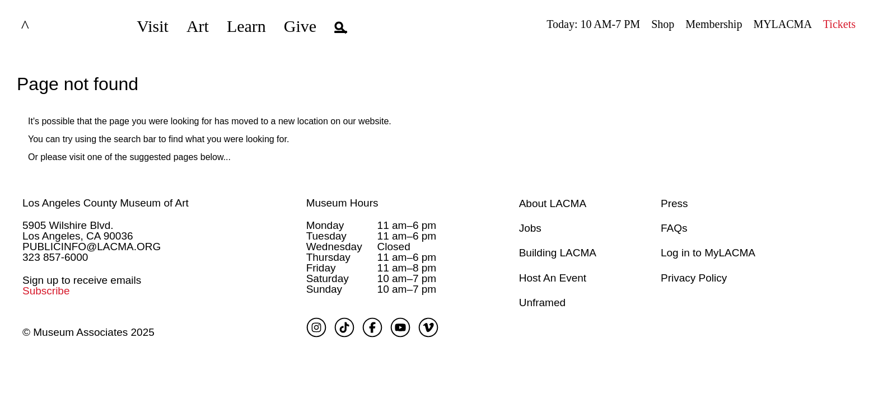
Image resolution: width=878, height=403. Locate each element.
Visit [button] (153, 26)
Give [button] (300, 26)
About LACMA (552, 203)
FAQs (674, 228)
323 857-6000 (55, 257)
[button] (340, 26)
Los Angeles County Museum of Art (105, 203)
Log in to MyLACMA (708, 253)
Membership (713, 24)
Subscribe (46, 291)
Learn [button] (246, 26)
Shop (662, 24)
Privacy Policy (694, 278)
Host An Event (552, 278)
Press (674, 203)
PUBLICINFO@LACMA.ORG (91, 246)
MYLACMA (782, 24)
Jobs (530, 228)
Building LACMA (557, 253)
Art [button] (197, 26)
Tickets (839, 24)
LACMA (52, 26)
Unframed (542, 302)
